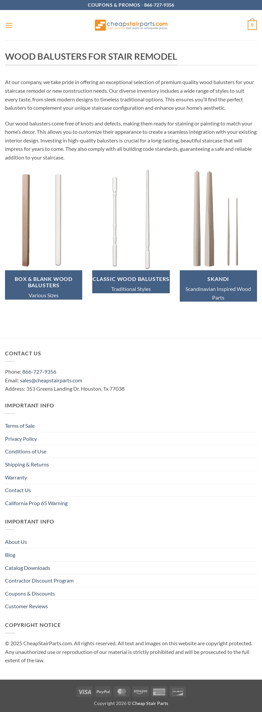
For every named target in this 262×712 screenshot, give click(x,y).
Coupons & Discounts (30, 593)
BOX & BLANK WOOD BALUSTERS (44, 282)
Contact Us (18, 490)
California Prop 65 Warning (36, 503)
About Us (16, 542)
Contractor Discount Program (39, 580)
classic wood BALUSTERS (131, 279)
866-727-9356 (39, 371)
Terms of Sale (20, 425)
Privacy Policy (21, 438)
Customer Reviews (26, 606)
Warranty (16, 477)
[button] (9, 25)
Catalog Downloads (27, 568)
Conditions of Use (25, 451)
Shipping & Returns (27, 464)
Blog (10, 555)
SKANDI (218, 279)
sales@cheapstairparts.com (51, 380)
